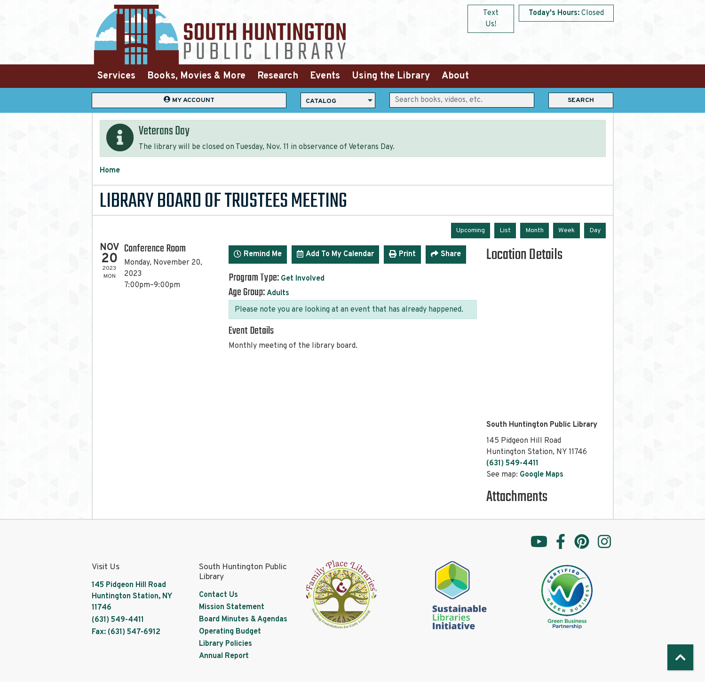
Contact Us (218, 595)
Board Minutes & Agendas (243, 619)
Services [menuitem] (116, 76)
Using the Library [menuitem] (391, 76)
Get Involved (303, 278)
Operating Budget (230, 631)
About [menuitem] (455, 76)
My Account (189, 100)
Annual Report (224, 656)
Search (581, 100)
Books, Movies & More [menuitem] (196, 76)
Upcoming (470, 231)
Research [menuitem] (277, 76)
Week (566, 231)
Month (534, 231)
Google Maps (541, 474)
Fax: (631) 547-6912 (126, 632)
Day (595, 231)
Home (110, 170)
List (505, 231)
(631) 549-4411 (512, 463)
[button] (566, 13)
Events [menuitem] (325, 76)
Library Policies (225, 644)
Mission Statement (231, 607)
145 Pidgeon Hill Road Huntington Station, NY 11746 (132, 596)
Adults (278, 293)
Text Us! (491, 18)
